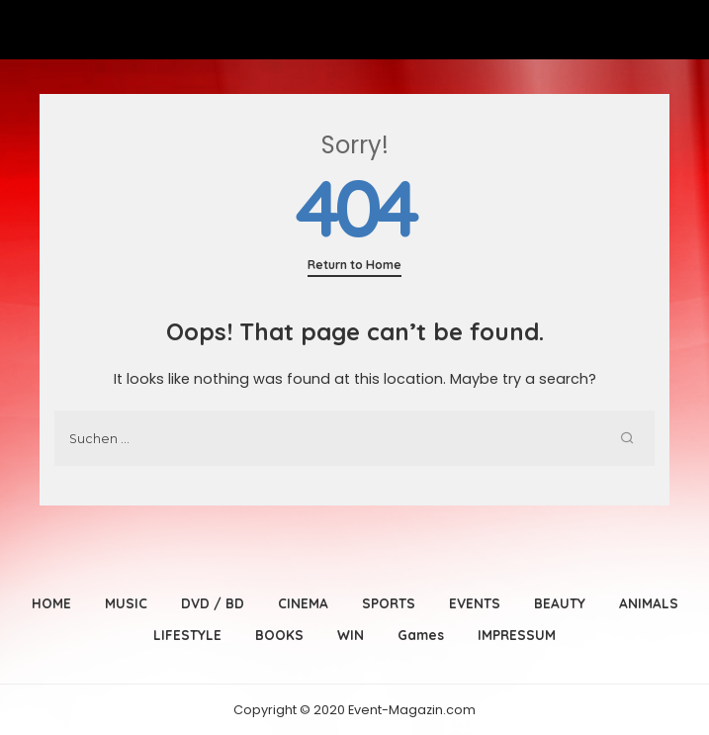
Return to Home (354, 264)
